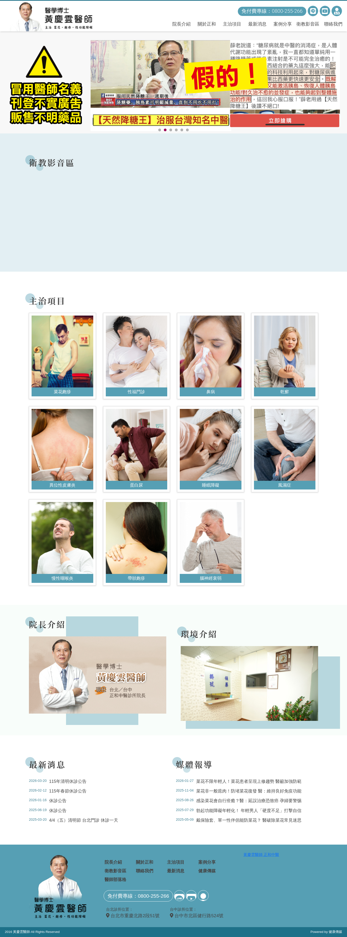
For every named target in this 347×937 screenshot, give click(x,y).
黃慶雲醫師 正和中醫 (261, 855)
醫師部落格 (115, 879)
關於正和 (207, 24)
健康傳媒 (207, 870)
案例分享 (283, 24)
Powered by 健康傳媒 (326, 932)
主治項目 (232, 24)
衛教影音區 (307, 24)
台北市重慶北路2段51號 (133, 915)
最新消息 (257, 24)
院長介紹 (181, 24)
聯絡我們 (333, 24)
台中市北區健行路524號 (196, 915)
